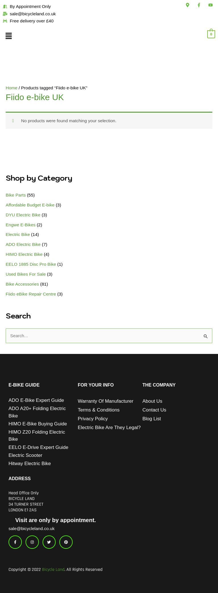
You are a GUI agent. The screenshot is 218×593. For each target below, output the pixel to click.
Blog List (151, 418)
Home (11, 87)
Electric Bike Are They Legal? (109, 427)
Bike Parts (16, 195)
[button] (36, 36)
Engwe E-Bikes (20, 224)
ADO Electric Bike (23, 244)
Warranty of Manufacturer (105, 401)
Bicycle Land (53, 570)
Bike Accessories (22, 284)
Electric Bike (18, 234)
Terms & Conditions (99, 410)
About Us (152, 401)
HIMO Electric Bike (24, 254)
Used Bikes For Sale (26, 274)
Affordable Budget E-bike (30, 204)
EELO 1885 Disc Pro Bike (31, 264)
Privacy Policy (93, 418)
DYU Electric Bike (23, 214)
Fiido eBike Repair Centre (31, 294)
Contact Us (154, 410)
